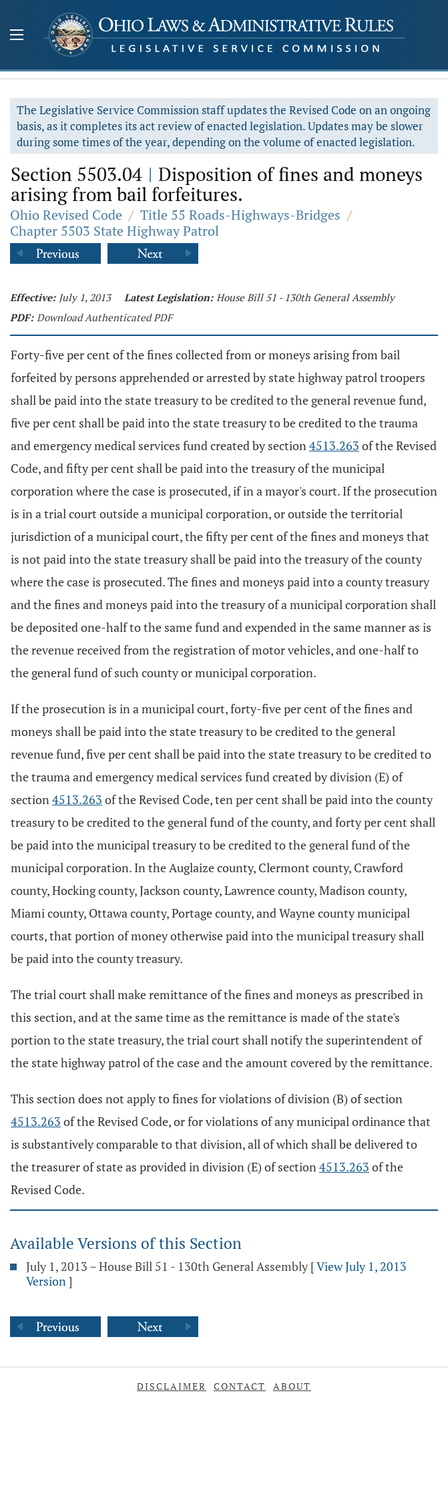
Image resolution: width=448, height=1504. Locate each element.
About (292, 1386)
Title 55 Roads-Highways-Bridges (240, 215)
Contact (240, 1386)
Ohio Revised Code (66, 215)
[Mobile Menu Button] (16, 36)
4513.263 (334, 445)
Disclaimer (171, 1386)
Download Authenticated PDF (104, 317)
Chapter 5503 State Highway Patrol (114, 231)
